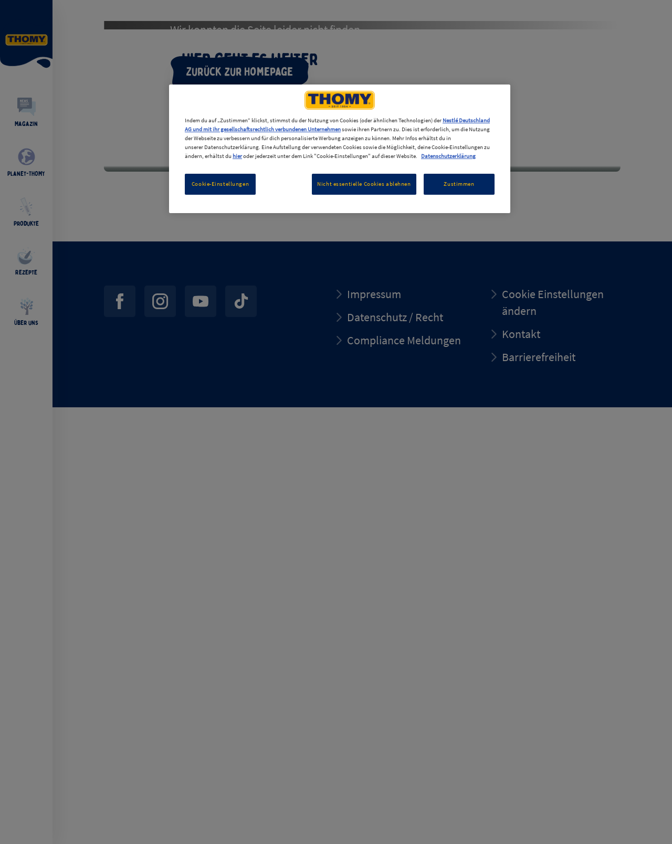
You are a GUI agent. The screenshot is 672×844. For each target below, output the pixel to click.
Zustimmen (459, 183)
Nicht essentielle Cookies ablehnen (364, 183)
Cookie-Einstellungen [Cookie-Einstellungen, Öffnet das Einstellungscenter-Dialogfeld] (220, 183)
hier (237, 156)
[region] (339, 149)
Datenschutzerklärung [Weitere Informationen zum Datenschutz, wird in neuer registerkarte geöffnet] (448, 156)
